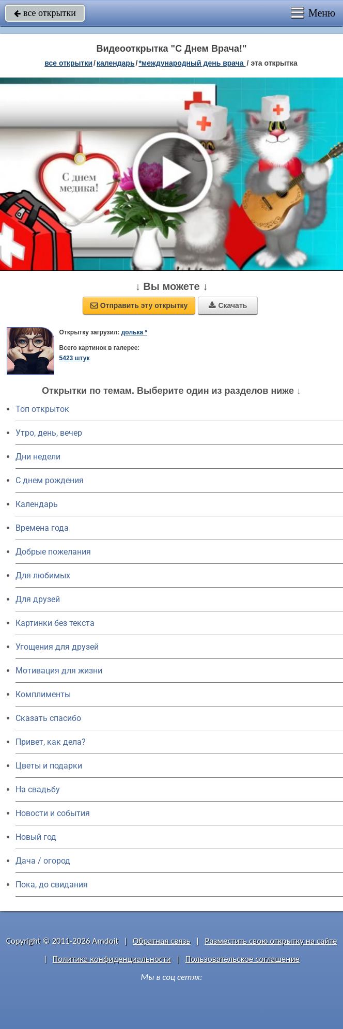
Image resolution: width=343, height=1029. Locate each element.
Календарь (116, 63)
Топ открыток (42, 409)
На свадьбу (37, 789)
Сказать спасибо (48, 718)
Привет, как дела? (50, 742)
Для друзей (37, 599)
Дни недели (37, 457)
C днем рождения (49, 480)
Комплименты (43, 694)
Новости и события (52, 813)
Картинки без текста (55, 623)
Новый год (35, 837)
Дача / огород (42, 861)
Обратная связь (162, 940)
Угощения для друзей (57, 647)
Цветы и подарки (48, 766)
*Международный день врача (191, 63)
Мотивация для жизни (58, 670)
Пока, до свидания (51, 884)
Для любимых (42, 575)
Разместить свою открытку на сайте (271, 940)
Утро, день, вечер (48, 433)
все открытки (45, 13)
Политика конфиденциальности (112, 959)
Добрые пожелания (53, 552)
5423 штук (74, 358)
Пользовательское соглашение (242, 959)
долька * (134, 332)
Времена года (42, 528)
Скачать (228, 305)
